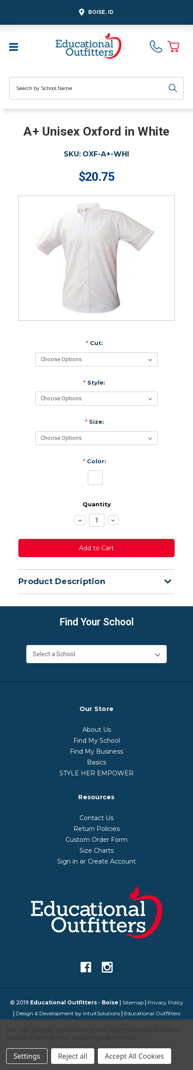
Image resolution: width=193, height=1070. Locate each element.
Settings (27, 1056)
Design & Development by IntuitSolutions (68, 1013)
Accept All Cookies (134, 1056)
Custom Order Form (96, 840)
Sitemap (133, 1002)
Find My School (96, 740)
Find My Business (96, 751)
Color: (94, 461)
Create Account (112, 861)
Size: (94, 421)
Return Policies (96, 829)
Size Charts (96, 850)
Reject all (72, 1056)
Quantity (97, 504)
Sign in (67, 861)
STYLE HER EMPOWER (96, 773)
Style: (94, 382)
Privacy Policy (165, 1002)
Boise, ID (95, 12)
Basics (96, 762)
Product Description (94, 581)
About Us (97, 730)
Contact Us (96, 818)
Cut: (94, 342)
